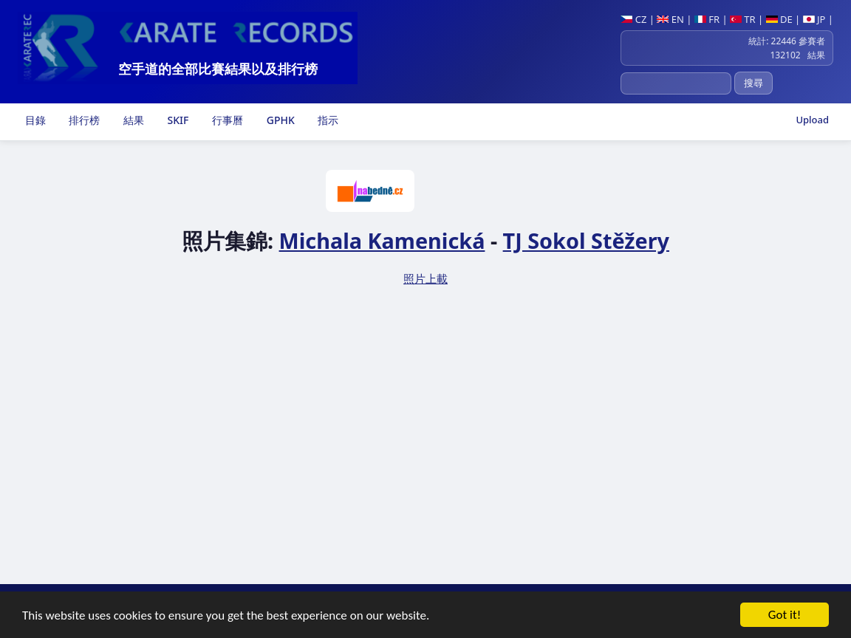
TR (743, 19)
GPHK (279, 120)
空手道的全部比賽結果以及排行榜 (218, 69)
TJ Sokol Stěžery (586, 240)
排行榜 (83, 120)
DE (779, 19)
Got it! (784, 616)
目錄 (34, 120)
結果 (132, 120)
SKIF (177, 120)
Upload (812, 119)
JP (814, 19)
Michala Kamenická (382, 240)
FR (707, 19)
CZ (633, 19)
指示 (327, 120)
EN (670, 19)
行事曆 (226, 120)
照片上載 (425, 278)
